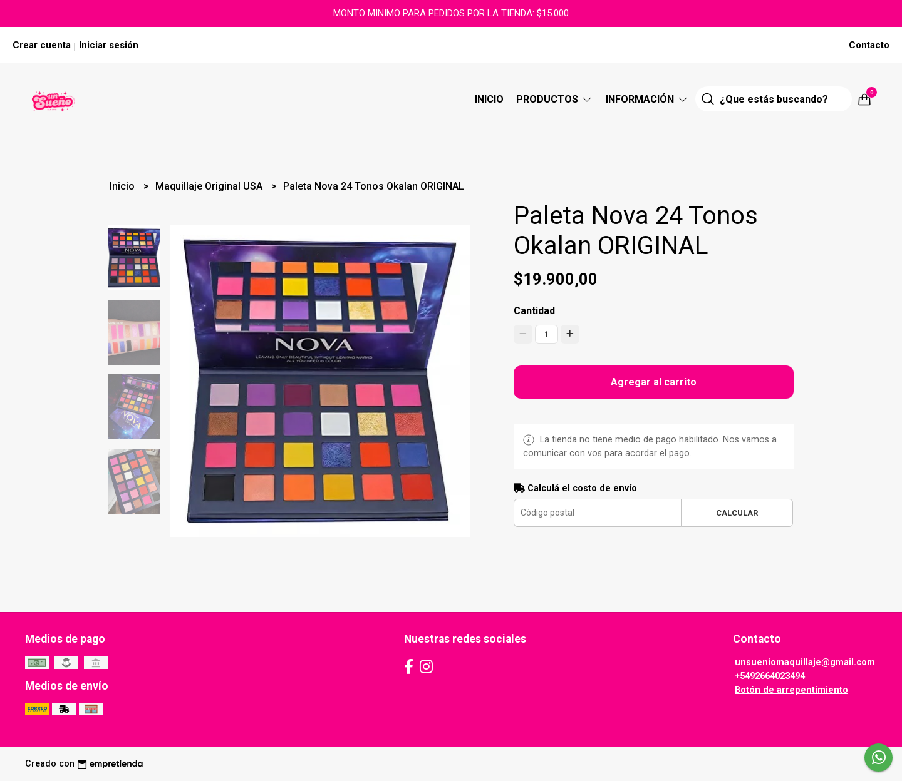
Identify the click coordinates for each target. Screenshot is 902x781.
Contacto (869, 45)
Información (647, 99)
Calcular (737, 513)
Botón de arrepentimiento (791, 690)
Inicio (489, 99)
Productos (554, 99)
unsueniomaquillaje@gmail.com (805, 662)
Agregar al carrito (654, 382)
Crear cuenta (42, 45)
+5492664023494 (770, 676)
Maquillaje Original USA (210, 186)
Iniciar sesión (108, 45)
